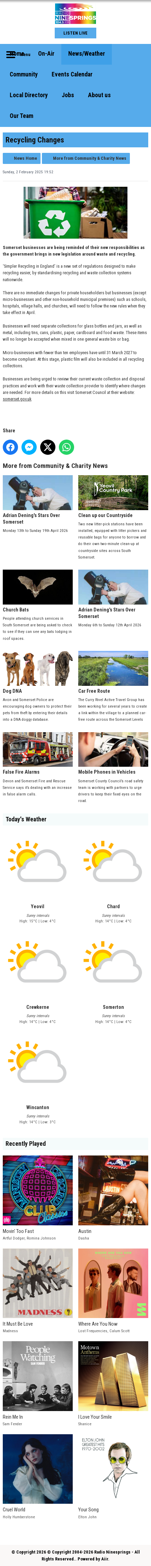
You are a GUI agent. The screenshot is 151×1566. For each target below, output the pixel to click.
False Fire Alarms (38, 753)
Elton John (87, 1517)
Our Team (21, 115)
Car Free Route (113, 672)
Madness (10, 1331)
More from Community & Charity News (89, 158)
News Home (25, 158)
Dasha (83, 1238)
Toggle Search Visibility (137, 54)
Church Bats (38, 591)
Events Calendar (72, 74)
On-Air (46, 53)
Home (17, 53)
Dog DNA (38, 672)
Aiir (104, 1559)
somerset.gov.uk (17, 399)
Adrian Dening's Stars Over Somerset (38, 500)
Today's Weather (26, 819)
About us (99, 95)
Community (24, 74)
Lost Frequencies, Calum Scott (104, 1331)
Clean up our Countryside (113, 496)
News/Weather (86, 53)
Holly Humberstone (19, 1517)
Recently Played (26, 1143)
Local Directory (29, 95)
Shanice (84, 1424)
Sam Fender (12, 1424)
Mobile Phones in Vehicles (113, 753)
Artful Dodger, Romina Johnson (29, 1238)
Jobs (68, 95)
